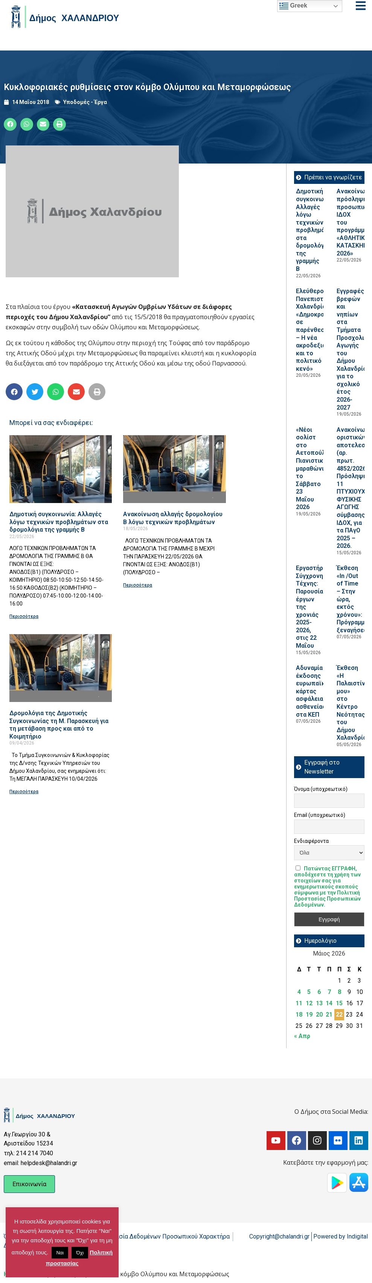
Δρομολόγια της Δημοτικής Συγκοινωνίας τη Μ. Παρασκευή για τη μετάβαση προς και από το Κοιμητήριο (58, 725)
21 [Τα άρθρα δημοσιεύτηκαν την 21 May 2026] (329, 1014)
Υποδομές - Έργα (85, 102)
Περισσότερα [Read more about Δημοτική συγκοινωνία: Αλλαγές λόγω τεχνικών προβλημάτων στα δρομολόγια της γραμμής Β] (23, 616)
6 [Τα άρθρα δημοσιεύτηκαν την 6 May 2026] (319, 992)
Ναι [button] (60, 1252)
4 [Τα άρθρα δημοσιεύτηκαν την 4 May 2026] (299, 992)
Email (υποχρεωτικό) (319, 815)
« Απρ (302, 1036)
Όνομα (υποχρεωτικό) (321, 789)
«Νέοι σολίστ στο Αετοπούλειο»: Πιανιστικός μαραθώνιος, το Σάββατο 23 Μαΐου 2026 (317, 468)
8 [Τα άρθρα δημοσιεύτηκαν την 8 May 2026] (339, 992)
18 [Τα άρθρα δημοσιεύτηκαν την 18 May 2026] (299, 1014)
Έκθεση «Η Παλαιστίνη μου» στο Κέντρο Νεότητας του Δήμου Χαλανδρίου (353, 702)
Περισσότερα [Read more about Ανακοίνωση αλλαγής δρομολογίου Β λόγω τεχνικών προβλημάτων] (137, 585)
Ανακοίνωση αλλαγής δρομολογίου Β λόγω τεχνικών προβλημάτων (173, 518)
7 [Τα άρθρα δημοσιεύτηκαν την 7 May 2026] (329, 992)
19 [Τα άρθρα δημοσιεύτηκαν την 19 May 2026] (309, 1014)
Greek (293, 6)
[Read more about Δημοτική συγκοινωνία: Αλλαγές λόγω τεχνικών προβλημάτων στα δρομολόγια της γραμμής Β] (60, 469)
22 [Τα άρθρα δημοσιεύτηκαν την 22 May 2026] (339, 1014)
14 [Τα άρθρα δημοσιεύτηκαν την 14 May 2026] (329, 1003)
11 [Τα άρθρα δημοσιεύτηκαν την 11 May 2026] (299, 1003)
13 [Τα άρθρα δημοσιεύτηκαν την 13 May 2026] (319, 1003)
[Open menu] (360, 5)
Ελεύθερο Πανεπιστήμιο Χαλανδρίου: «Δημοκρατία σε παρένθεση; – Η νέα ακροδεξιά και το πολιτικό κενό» (316, 329)
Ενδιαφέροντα (311, 841)
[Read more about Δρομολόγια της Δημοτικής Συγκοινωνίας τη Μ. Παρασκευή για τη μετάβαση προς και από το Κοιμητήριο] (60, 668)
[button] (10, 124)
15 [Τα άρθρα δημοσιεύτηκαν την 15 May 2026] (339, 1003)
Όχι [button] (80, 1252)
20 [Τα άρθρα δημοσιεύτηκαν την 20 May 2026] (319, 1014)
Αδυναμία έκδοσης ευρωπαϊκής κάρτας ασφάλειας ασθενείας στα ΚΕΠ (314, 691)
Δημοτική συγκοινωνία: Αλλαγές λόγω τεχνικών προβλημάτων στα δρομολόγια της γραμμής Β (58, 522)
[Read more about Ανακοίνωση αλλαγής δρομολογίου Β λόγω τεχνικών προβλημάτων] (174, 469)
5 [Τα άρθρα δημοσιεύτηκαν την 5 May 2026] (309, 992)
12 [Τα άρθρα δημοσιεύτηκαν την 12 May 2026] (309, 1003)
